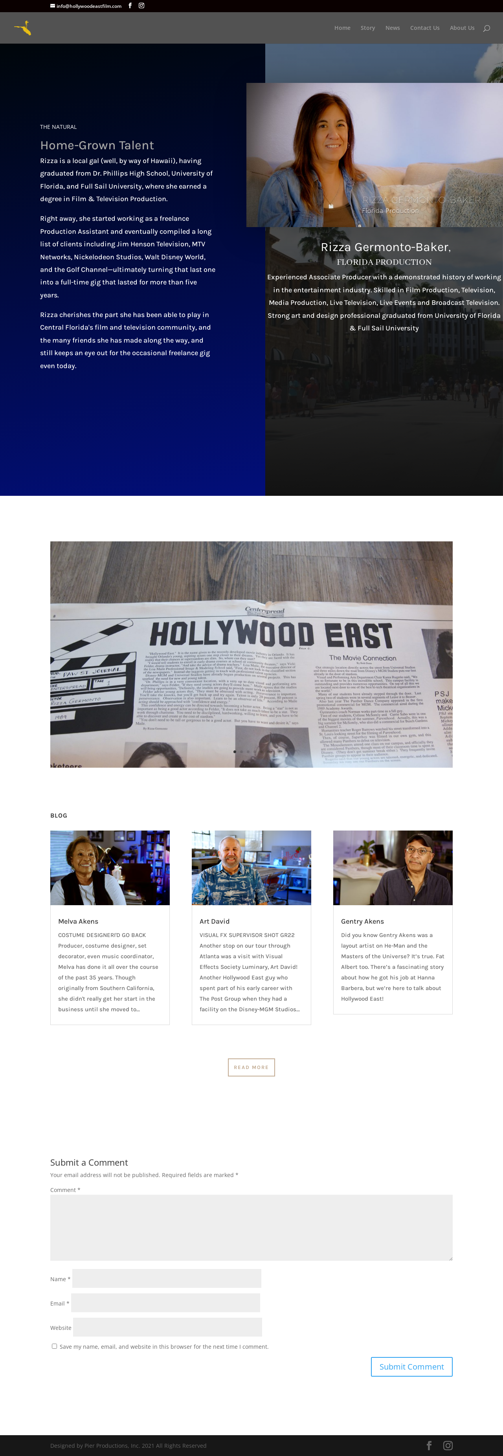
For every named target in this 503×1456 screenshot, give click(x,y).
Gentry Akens (362, 921)
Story (368, 28)
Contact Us (425, 28)
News (393, 28)
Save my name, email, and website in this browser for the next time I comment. (164, 1346)
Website (61, 1327)
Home (342, 28)
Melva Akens (78, 921)
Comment (65, 1190)
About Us (462, 28)
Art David (215, 921)
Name (60, 1279)
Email (60, 1303)
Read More (251, 1067)
